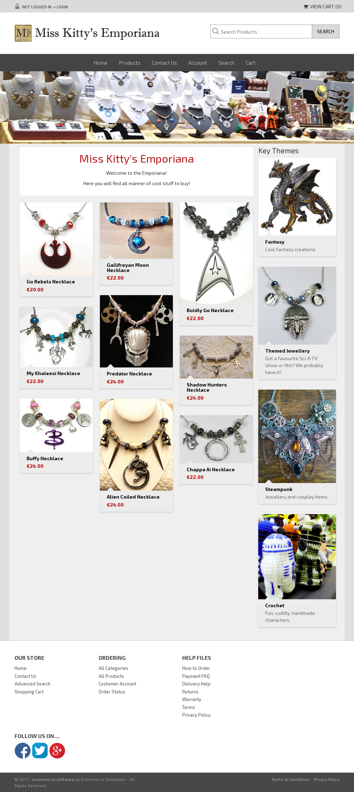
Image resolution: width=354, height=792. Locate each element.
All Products (111, 676)
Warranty (191, 699)
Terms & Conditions (290, 779)
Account (197, 63)
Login (62, 6)
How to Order (196, 668)
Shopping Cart (29, 691)
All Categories (113, 668)
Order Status (112, 691)
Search (226, 63)
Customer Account (117, 683)
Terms (188, 707)
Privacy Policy (196, 715)
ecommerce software (53, 779)
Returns (190, 691)
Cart (250, 63)
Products (129, 63)
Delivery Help (196, 683)
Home (101, 63)
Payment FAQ (196, 676)
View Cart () (323, 6)
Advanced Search (32, 683)
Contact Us (164, 63)
